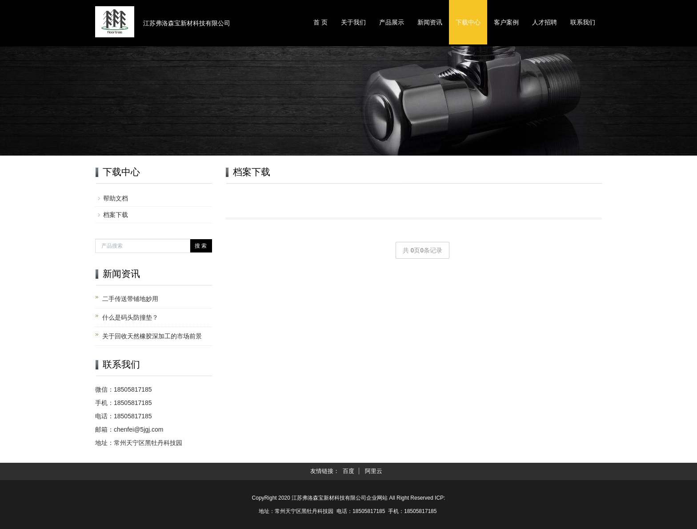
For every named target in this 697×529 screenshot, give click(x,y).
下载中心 (468, 22)
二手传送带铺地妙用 (130, 298)
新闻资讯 (429, 22)
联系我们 (582, 22)
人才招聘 (544, 22)
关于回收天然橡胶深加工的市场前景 (152, 336)
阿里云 (373, 471)
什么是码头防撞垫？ (130, 317)
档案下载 (115, 214)
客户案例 (506, 22)
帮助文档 (115, 198)
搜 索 (201, 246)
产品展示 (391, 22)
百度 (348, 471)
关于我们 (353, 22)
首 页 (320, 22)
